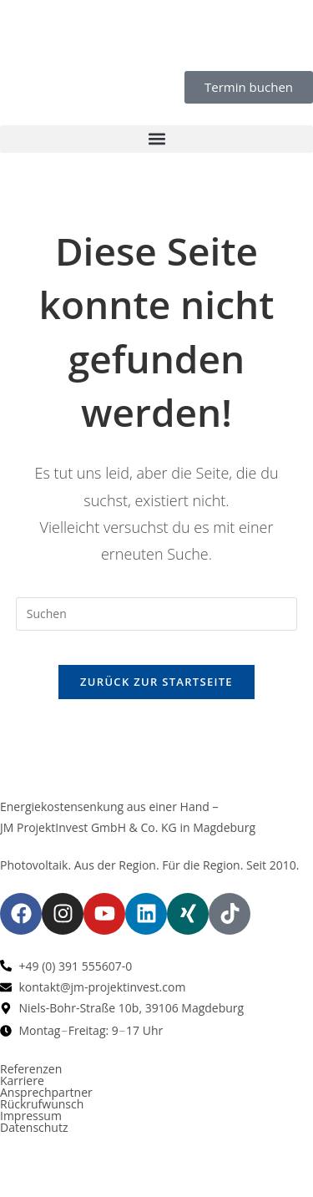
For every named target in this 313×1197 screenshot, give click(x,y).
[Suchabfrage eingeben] (157, 614)
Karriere (22, 1080)
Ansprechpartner (46, 1092)
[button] (156, 139)
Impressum (31, 1115)
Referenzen (31, 1069)
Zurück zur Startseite (156, 681)
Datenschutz (34, 1127)
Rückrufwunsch (41, 1104)
